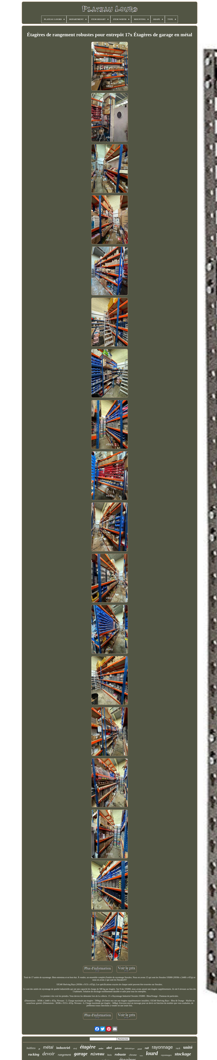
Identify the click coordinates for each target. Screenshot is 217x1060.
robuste (120, 1054)
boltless (31, 1048)
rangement (64, 1054)
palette (118, 1048)
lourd (152, 1053)
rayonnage (162, 1047)
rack (178, 1048)
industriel (63, 1048)
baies (141, 1055)
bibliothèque (130, 1048)
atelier (101, 1048)
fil (39, 1049)
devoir (48, 1053)
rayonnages (166, 1055)
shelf (75, 1048)
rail (147, 1048)
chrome (133, 1054)
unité (188, 1047)
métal (48, 1047)
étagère (88, 1047)
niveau (97, 1054)
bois (109, 1054)
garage (80, 1053)
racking (33, 1054)
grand (140, 1049)
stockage (183, 1053)
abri (109, 1048)
